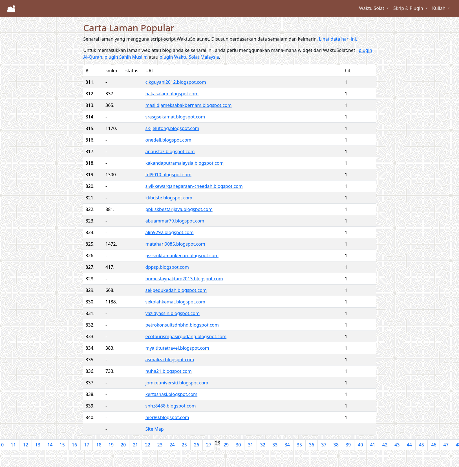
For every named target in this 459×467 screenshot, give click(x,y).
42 (384, 445)
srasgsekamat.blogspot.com (175, 117)
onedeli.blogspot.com (168, 140)
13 (37, 445)
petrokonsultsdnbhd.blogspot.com (182, 325)
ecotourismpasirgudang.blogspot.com (185, 336)
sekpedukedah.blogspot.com (175, 290)
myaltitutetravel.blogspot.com (177, 348)
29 (226, 445)
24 (172, 445)
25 (184, 445)
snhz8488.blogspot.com (170, 406)
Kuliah (439, 8)
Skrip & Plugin (408, 8)
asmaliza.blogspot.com (169, 359)
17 (86, 445)
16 (74, 445)
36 (311, 445)
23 (159, 445)
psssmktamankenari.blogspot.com (181, 255)
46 (433, 445)
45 (421, 445)
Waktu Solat (372, 8)
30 (238, 445)
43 (397, 445)
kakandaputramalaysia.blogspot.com (184, 163)
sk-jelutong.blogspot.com (172, 128)
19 (111, 445)
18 (98, 445)
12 (25, 445)
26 (196, 445)
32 (262, 445)
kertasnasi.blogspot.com (171, 394)
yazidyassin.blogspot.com (172, 313)
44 (409, 445)
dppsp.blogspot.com (167, 267)
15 (62, 445)
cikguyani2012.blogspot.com (175, 82)
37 (323, 445)
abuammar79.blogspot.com (174, 221)
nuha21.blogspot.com (168, 371)
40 (360, 445)
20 (123, 445)
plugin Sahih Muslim (126, 57)
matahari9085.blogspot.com (175, 244)
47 (445, 445)
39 (348, 445)
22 (147, 445)
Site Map (154, 429)
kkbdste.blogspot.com (168, 198)
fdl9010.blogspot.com (168, 174)
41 (372, 445)
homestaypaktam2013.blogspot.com (184, 279)
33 (274, 445)
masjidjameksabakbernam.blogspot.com (188, 105)
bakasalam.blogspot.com (171, 94)
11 (13, 445)
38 (336, 445)
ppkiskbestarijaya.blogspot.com (178, 209)
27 (208, 445)
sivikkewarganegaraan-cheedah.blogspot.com (193, 186)
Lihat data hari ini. (338, 39)
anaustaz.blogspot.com (170, 151)
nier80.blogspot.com (167, 417)
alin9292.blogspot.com (169, 232)
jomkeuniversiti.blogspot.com (176, 383)
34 (287, 445)
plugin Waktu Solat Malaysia (189, 57)
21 (135, 445)
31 (250, 445)
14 (49, 445)
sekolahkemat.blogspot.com (175, 302)
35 (299, 445)
